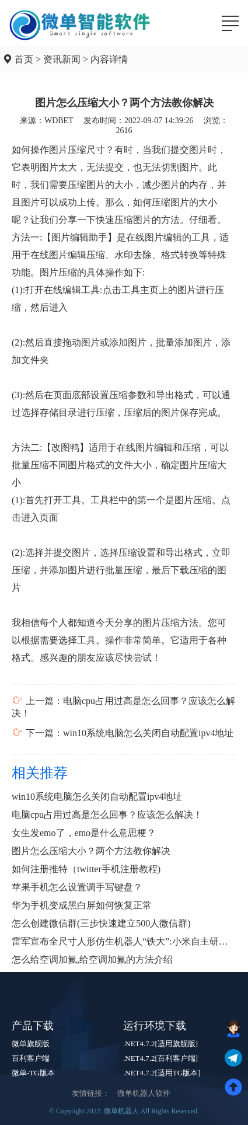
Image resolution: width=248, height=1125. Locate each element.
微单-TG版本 (33, 1072)
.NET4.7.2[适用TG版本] (162, 1072)
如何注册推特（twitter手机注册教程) (86, 869)
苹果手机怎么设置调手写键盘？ (77, 887)
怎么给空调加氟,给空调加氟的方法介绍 (92, 959)
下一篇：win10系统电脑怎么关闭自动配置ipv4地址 (122, 733)
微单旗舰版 (31, 1043)
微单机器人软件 (143, 1093)
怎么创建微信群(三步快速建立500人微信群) (101, 923)
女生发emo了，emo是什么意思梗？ (84, 833)
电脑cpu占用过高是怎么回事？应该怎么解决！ (107, 815)
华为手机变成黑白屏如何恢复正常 (82, 905)
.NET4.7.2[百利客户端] (160, 1058)
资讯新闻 (62, 59)
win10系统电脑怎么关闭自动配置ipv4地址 (97, 797)
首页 (24, 59)
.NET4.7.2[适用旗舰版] (160, 1043)
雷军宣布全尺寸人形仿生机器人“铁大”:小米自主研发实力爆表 (124, 941)
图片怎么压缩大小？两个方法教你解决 (91, 851)
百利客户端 (31, 1058)
